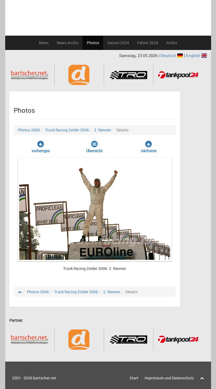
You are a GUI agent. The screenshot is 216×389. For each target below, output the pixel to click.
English (196, 55)
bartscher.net (44, 377)
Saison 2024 (118, 42)
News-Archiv (67, 42)
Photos (93, 42)
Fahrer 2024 (147, 42)
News (44, 42)
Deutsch (172, 55)
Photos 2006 (29, 130)
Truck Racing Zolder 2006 (67, 130)
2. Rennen (102, 130)
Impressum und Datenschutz (169, 377)
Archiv (171, 42)
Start (134, 377)
